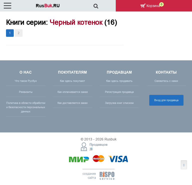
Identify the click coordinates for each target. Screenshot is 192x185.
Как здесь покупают (72, 81)
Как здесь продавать (119, 81)
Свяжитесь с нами (166, 81)
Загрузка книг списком (119, 103)
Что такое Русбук (26, 81)
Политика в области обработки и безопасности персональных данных (25, 107)
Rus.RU (48, 5)
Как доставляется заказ (73, 103)
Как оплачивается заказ (73, 92)
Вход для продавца (166, 100)
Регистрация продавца (119, 92)
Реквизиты (25, 92)
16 (91, 148)
